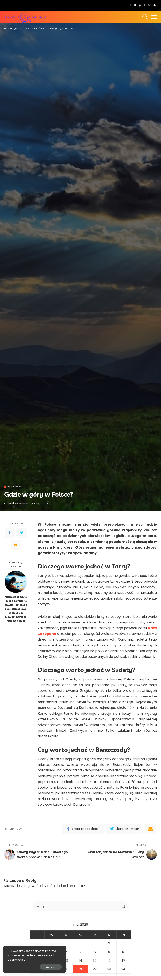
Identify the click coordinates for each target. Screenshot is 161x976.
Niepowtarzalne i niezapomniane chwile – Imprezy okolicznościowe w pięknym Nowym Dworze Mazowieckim (16, 608)
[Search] (144, 17)
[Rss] (154, 5)
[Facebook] (130, 5)
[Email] (16, 545)
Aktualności (14, 486)
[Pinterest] (140, 5)
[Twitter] (135, 5)
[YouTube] (149, 5)
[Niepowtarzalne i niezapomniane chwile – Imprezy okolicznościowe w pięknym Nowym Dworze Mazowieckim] (16, 582)
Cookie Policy (16, 960)
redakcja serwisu (18, 503)
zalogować (30, 885)
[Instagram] (144, 5)
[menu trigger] (152, 17)
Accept (51, 967)
